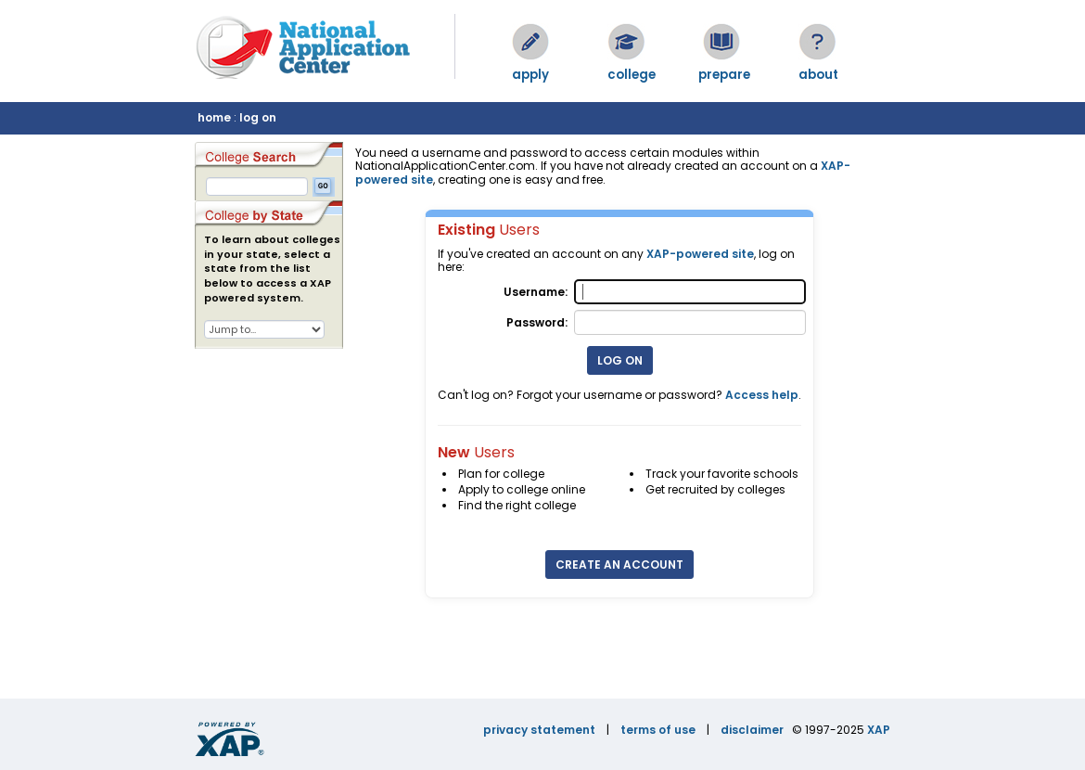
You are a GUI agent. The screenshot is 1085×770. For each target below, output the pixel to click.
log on (257, 117)
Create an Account (619, 564)
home (214, 117)
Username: (536, 292)
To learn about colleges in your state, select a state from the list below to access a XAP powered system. (272, 269)
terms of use (658, 730)
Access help (761, 395)
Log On (620, 360)
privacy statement (539, 730)
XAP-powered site (700, 254)
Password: (537, 322)
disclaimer (752, 730)
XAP (878, 730)
